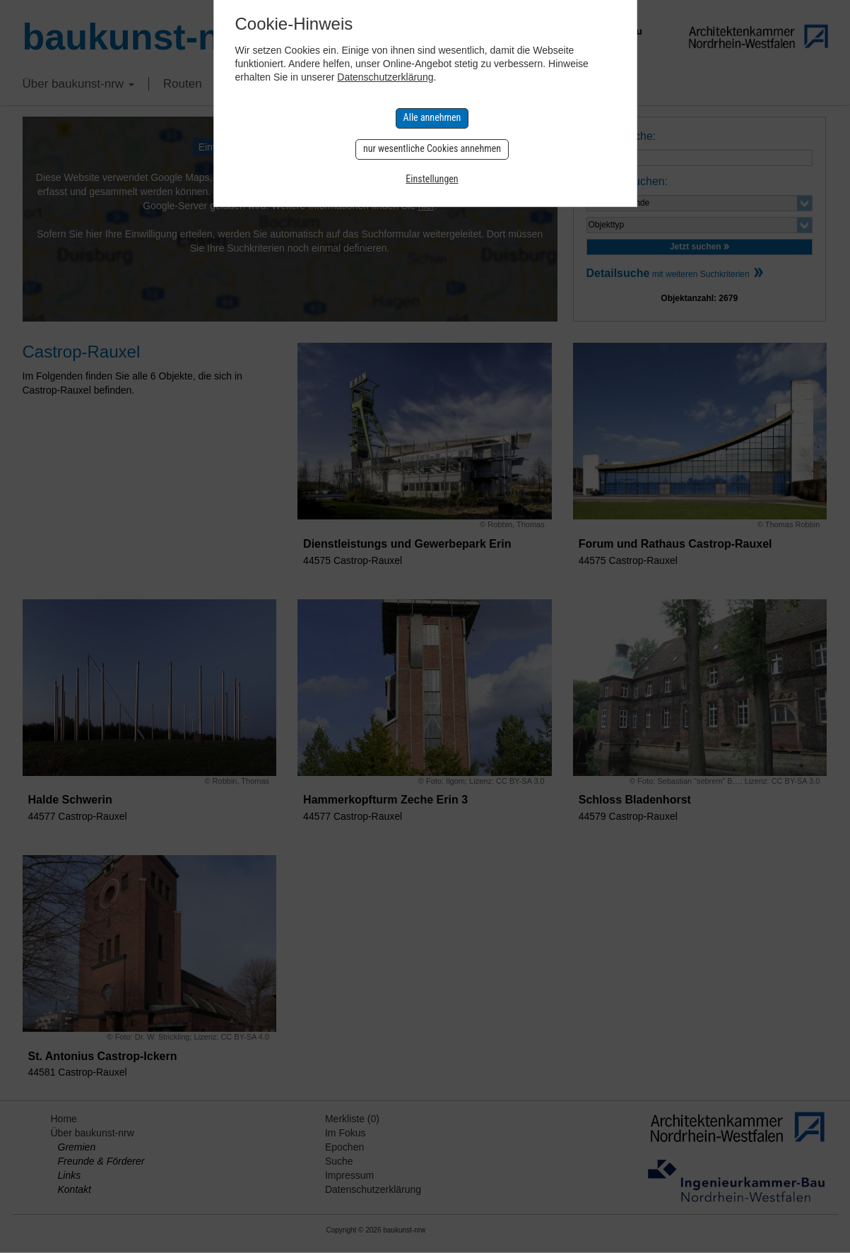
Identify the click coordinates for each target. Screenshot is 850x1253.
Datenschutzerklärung (385, 77)
